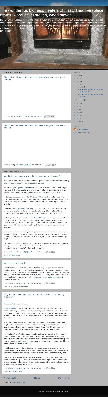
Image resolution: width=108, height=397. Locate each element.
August (81, 87)
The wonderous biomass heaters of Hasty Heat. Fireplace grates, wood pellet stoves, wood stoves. (51, 12)
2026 (78, 75)
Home (37, 378)
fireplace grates (14, 255)
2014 (78, 121)
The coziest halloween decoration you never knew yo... (91, 90)
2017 (78, 112)
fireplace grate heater (19, 188)
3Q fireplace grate (44, 218)
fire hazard (21, 341)
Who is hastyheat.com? (14, 263)
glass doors (16, 218)
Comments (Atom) (19, 382)
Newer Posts (10, 378)
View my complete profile (82, 132)
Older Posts (63, 378)
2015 (78, 118)
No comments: (36, 116)
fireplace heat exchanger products (47, 277)
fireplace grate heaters (49, 268)
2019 (78, 109)
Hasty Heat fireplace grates (18, 286)
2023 (78, 84)
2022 (78, 103)
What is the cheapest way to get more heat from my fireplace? (32, 176)
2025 (78, 78)
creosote (7, 336)
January (81, 100)
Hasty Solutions (82, 129)
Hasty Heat (35, 188)
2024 (78, 81)
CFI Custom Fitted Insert (39, 197)
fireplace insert (17, 197)
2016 (78, 115)
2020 (78, 106)
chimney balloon (18, 208)
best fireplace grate (15, 371)
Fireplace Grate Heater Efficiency (16, 304)
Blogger (66, 391)
